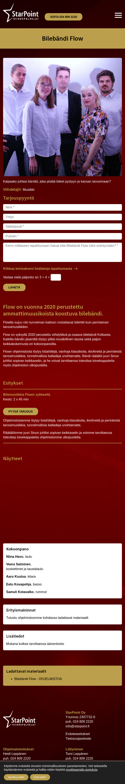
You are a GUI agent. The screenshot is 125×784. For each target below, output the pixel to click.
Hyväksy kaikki (16, 777)
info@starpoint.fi (78, 726)
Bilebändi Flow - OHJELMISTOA (38, 679)
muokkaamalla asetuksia (81, 769)
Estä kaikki (40, 777)
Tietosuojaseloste (78, 738)
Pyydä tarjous (20, 411)
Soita (63, 16)
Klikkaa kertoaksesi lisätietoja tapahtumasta (37, 268)
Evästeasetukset (78, 734)
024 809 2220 (83, 721)
